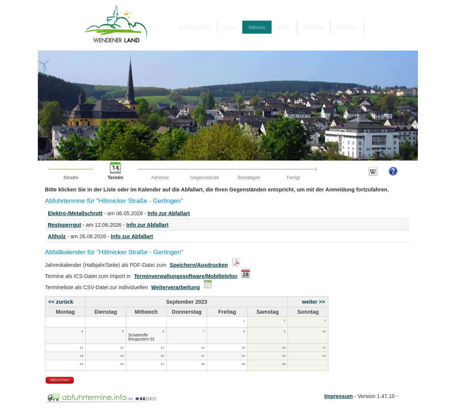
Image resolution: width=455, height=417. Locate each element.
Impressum (338, 396)
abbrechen (59, 380)
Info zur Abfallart (169, 213)
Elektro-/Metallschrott (75, 213)
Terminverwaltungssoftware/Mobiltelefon (186, 276)
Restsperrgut (64, 225)
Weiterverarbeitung (175, 287)
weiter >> (313, 302)
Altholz (57, 236)
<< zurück (60, 302)
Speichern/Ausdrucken (199, 265)
